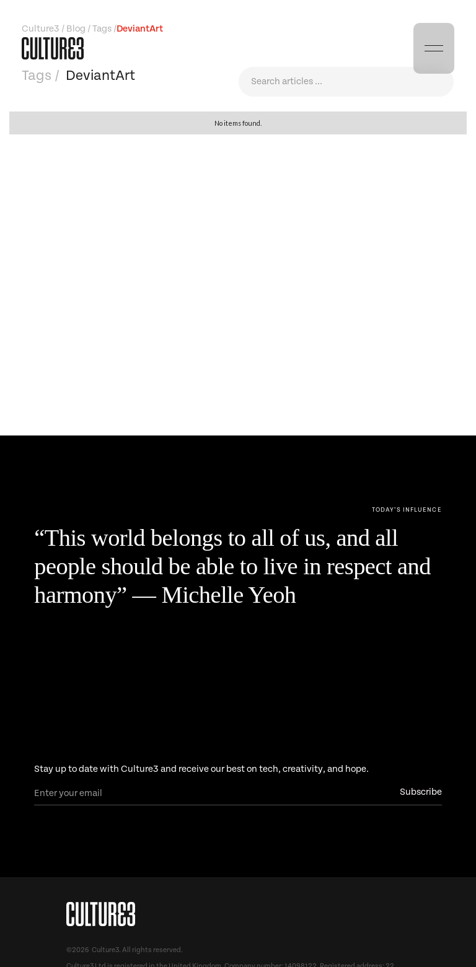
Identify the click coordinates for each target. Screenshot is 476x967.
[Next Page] (407, 510)
